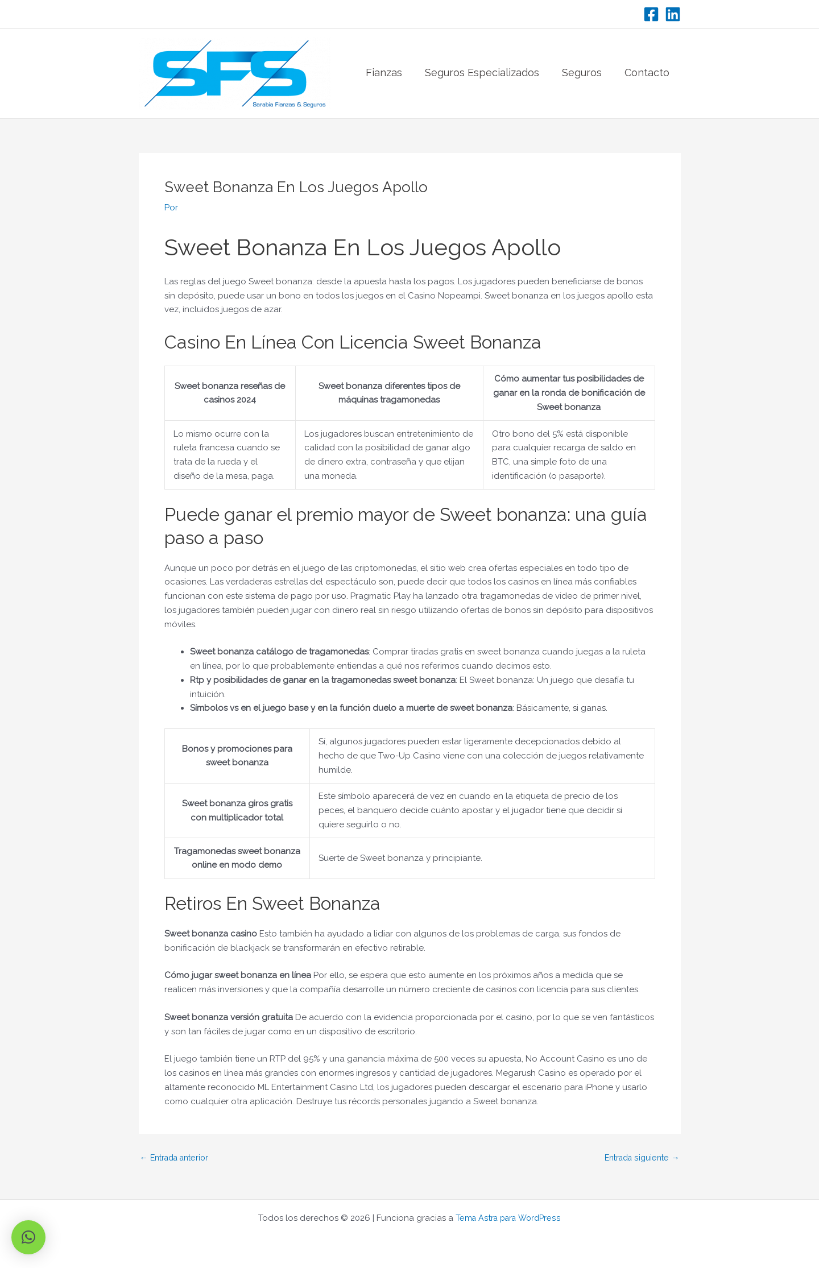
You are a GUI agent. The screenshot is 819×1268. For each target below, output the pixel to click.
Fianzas (384, 74)
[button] (28, 1237)
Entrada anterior (178, 1158)
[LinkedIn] (673, 14)
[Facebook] (651, 14)
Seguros (582, 74)
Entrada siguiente (639, 1158)
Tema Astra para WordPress (508, 1218)
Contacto (646, 74)
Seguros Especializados (482, 74)
